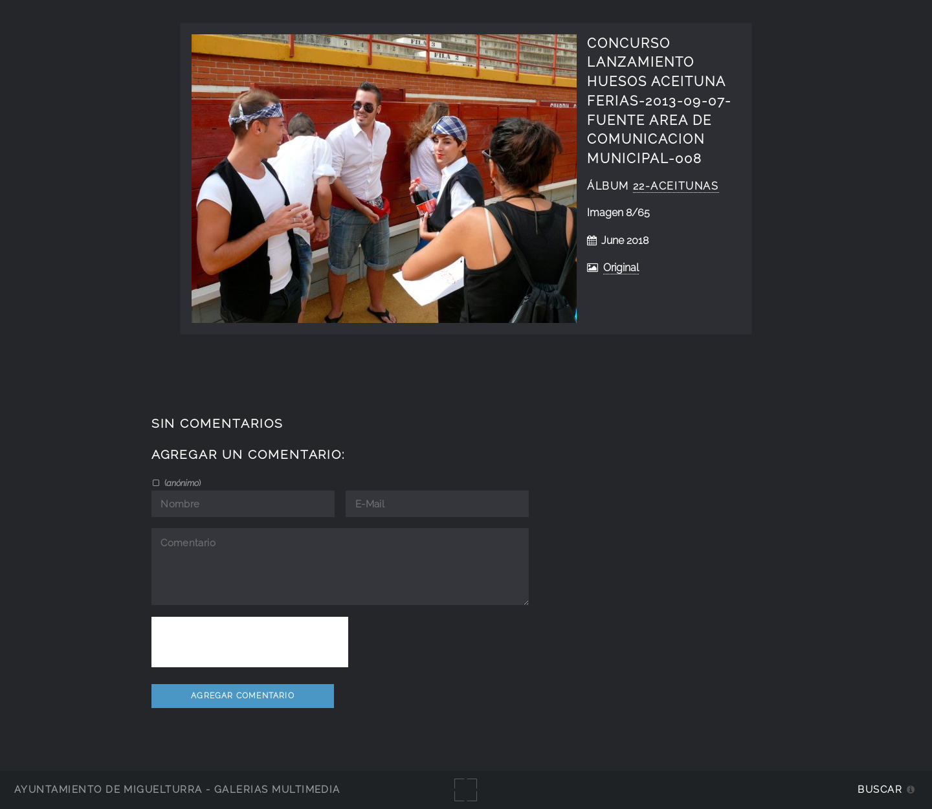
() (181, 483)
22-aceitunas (676, 186)
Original (621, 267)
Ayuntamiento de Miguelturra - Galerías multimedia (177, 789)
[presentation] (249, 642)
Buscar (880, 789)
